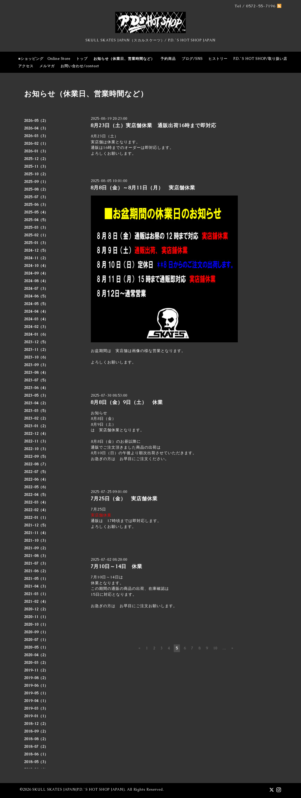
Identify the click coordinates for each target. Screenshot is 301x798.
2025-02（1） (36, 235)
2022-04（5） (36, 494)
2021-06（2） (36, 571)
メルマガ (47, 66)
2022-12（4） (36, 433)
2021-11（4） (36, 533)
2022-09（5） (36, 456)
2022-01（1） (36, 517)
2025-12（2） (36, 158)
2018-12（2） (36, 723)
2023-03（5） (36, 410)
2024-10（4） (36, 265)
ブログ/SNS (192, 58)
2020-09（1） (36, 632)
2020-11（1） (36, 617)
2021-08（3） (36, 555)
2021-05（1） (36, 578)
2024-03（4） (36, 319)
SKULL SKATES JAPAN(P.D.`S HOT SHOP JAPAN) (78, 789)
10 (215, 648)
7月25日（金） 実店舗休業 (124, 498)
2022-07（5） (36, 471)
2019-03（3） (36, 708)
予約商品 (168, 58)
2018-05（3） (36, 762)
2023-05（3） (36, 395)
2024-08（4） (36, 281)
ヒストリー (218, 58)
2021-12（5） (36, 525)
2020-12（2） (36, 609)
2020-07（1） (36, 639)
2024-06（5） (36, 296)
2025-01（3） (36, 242)
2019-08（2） (36, 678)
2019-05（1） (36, 693)
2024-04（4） (36, 311)
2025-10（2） (36, 174)
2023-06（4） (36, 387)
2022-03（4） (36, 502)
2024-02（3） (36, 326)
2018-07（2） (36, 746)
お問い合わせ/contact (80, 66)
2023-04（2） (36, 403)
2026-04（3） (36, 128)
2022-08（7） (36, 464)
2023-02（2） (36, 418)
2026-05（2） (36, 120)
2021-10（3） (36, 540)
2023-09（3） (36, 365)
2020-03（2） (36, 662)
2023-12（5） (36, 342)
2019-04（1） (36, 700)
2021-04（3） (36, 586)
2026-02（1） (36, 143)
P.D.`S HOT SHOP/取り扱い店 (260, 58)
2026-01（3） (36, 151)
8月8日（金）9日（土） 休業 (127, 402)
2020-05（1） (36, 647)
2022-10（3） (36, 449)
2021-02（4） (36, 601)
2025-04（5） (36, 220)
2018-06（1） (36, 754)
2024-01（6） (36, 334)
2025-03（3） (36, 227)
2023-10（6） (36, 357)
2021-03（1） (36, 594)
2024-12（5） (36, 250)
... (224, 648)
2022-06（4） (36, 479)
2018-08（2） (36, 739)
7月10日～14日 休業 (116, 566)
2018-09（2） (36, 731)
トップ (82, 58)
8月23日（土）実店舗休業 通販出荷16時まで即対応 (153, 125)
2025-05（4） (36, 212)
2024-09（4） (36, 273)
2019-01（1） (36, 716)
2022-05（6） (36, 487)
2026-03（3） (36, 136)
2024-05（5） (36, 304)
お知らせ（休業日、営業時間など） (124, 58)
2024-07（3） (36, 288)
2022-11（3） (36, 441)
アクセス (26, 66)
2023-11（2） (36, 349)
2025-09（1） (36, 181)
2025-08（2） (36, 189)
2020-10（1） (36, 624)
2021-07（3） (36, 563)
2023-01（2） (36, 426)
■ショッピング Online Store (44, 58)
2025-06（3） (36, 204)
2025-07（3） (36, 197)
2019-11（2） (36, 670)
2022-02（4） (36, 510)
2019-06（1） (36, 685)
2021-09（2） (36, 548)
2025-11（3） (36, 166)
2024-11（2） (36, 258)
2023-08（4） (36, 372)
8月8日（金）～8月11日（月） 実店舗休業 (143, 187)
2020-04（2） (36, 655)
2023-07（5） (36, 380)
